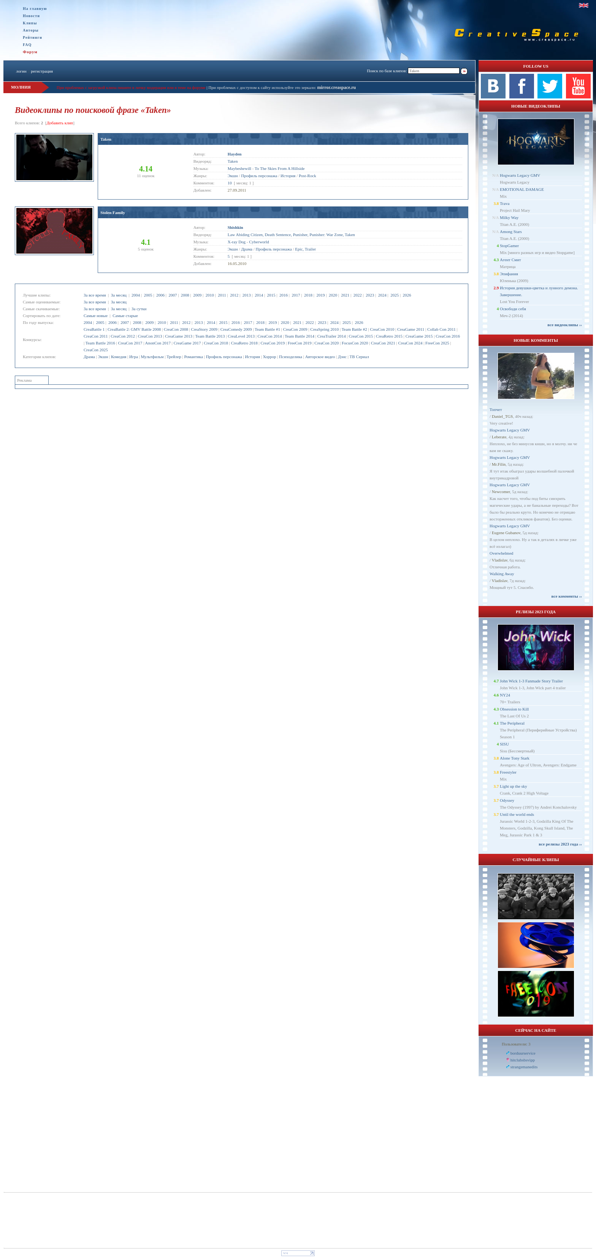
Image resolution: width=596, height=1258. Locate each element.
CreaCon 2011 (96, 336)
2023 (370, 295)
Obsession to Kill (514, 709)
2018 (308, 295)
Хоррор (269, 356)
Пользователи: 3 (516, 1044)
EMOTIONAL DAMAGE (522, 189)
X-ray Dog (237, 242)
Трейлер (173, 356)
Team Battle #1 (267, 329)
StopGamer (509, 245)
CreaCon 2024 (410, 343)
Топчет (496, 409)
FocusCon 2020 (355, 343)
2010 (210, 295)
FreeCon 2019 (300, 343)
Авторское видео (320, 356)
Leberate (499, 437)
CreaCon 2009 (295, 329)
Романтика (193, 356)
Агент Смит (510, 259)
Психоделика (290, 356)
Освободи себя (513, 308)
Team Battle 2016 (100, 343)
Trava (504, 203)
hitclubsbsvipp (522, 1060)
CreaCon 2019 (272, 343)
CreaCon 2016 (448, 336)
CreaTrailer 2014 (331, 336)
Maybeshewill (239, 168)
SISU (504, 744)
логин (21, 71)
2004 (136, 295)
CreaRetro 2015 (389, 336)
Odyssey (507, 800)
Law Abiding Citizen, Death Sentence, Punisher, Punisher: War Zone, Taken (291, 234)
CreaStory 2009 (204, 329)
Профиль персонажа (224, 356)
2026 (407, 295)
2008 (185, 295)
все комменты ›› (567, 596)
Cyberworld (259, 242)
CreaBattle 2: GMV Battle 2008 (134, 329)
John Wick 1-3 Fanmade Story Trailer (531, 681)
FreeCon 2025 (437, 343)
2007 (172, 295)
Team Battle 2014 (299, 336)
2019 (320, 295)
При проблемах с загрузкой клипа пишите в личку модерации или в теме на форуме (131, 87)
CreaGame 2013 (178, 336)
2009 (197, 295)
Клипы (30, 23)
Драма (89, 356)
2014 (259, 295)
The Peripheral (512, 723)
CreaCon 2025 (96, 349)
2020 (333, 295)
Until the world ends (517, 814)
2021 (345, 295)
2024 (382, 295)
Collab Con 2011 (441, 329)
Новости (31, 16)
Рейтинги (32, 37)
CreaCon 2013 (150, 336)
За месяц (119, 295)
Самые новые (96, 315)
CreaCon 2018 (216, 343)
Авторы (31, 30)
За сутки (139, 308)
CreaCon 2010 (382, 329)
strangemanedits (523, 1066)
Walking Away (502, 573)
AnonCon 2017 (158, 343)
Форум (30, 51)
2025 (394, 295)
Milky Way (509, 217)
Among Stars (511, 231)
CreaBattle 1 (94, 329)
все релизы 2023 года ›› (560, 844)
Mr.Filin (499, 464)
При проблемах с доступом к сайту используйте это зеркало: (262, 87)
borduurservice (523, 1053)
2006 (160, 295)
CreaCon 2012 (123, 336)
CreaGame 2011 (410, 329)
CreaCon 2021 (383, 343)
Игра (133, 356)
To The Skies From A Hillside (279, 168)
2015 (271, 295)
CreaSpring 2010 (324, 329)
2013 (247, 295)
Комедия (118, 356)
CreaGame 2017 (187, 343)
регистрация (42, 71)
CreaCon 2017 (130, 343)
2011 (222, 295)
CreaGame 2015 (419, 336)
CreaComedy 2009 (236, 329)
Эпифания (509, 273)
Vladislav (499, 560)
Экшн (103, 356)
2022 (357, 295)
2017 (296, 295)
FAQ (27, 45)
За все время (95, 295)
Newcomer (501, 491)
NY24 (505, 695)
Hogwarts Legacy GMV (520, 175)
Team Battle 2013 (210, 336)
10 (230, 183)
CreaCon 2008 (176, 329)
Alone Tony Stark (514, 758)
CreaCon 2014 (270, 336)
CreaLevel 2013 (241, 336)
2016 (283, 295)
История (252, 356)
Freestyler (508, 772)
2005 (148, 295)
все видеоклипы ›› (564, 324)
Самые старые (125, 315)
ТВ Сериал (359, 356)
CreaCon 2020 (326, 343)
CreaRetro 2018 (244, 343)
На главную (35, 8)
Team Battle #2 (354, 329)
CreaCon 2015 (361, 336)
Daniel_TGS (502, 416)
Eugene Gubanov (506, 532)
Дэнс (342, 356)
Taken (105, 139)
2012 (234, 295)
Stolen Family (112, 212)
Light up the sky (513, 786)
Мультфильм (152, 356)
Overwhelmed (501, 553)
